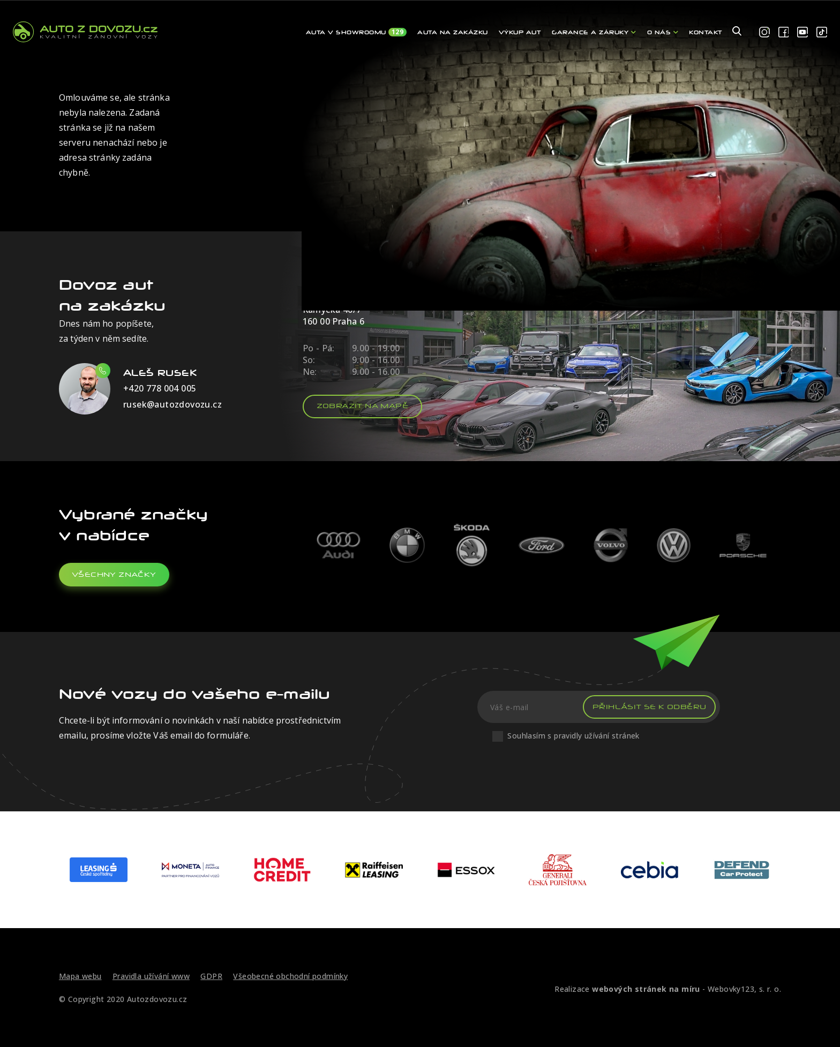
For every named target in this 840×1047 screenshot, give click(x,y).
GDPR (211, 976)
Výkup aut (520, 32)
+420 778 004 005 (159, 388)
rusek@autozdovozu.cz (172, 404)
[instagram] (764, 32)
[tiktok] (821, 32)
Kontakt (706, 32)
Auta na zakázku (452, 32)
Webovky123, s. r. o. (744, 989)
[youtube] (802, 32)
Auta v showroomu (356, 31)
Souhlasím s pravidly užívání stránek (573, 735)
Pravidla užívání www (151, 976)
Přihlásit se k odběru (649, 707)
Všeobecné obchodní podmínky (290, 976)
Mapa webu (80, 976)
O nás (663, 32)
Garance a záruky (594, 32)
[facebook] (783, 32)
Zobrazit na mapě (362, 406)
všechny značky (114, 574)
